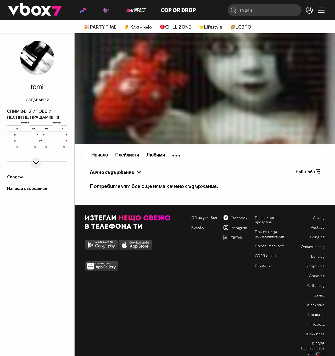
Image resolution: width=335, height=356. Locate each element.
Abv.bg (319, 217)
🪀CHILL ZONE (175, 27)
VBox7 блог (314, 334)
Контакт (316, 314)
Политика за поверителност (269, 233)
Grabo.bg (317, 275)
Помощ (318, 324)
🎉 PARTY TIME (100, 27)
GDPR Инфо (265, 255)
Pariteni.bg (315, 285)
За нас (319, 295)
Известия (263, 265)
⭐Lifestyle (210, 27)
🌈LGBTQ (240, 27)
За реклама (315, 305)
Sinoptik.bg (315, 266)
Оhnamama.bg (313, 246)
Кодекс (197, 227)
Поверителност (269, 246)
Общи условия (204, 217)
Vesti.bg (318, 227)
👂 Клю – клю (138, 27)
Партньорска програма (266, 219)
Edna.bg (318, 256)
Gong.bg (317, 237)
